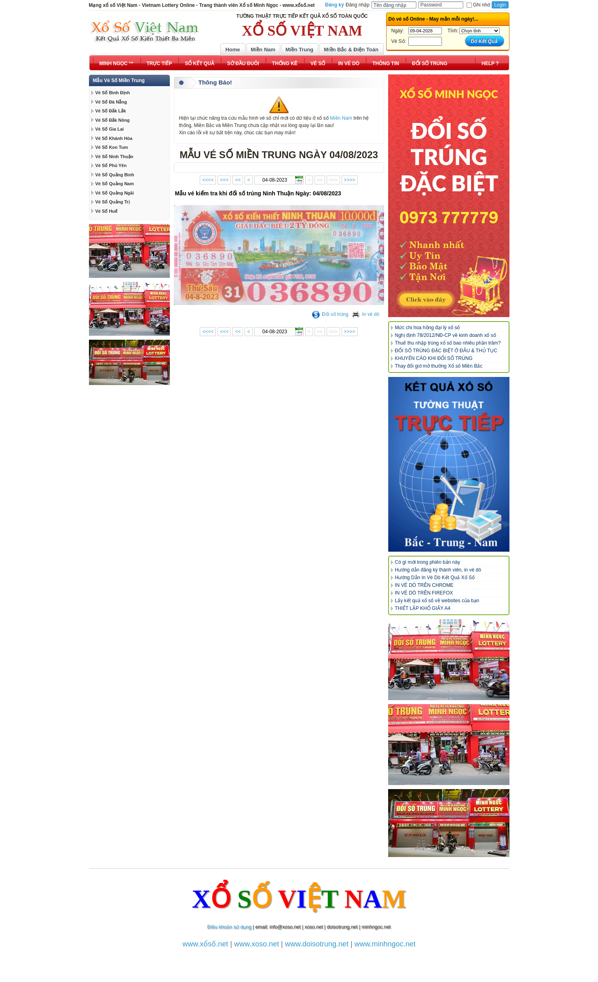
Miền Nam (263, 50)
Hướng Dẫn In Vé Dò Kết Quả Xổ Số (435, 577)
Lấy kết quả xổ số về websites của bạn (437, 600)
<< (238, 180)
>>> (333, 180)
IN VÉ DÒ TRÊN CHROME (424, 585)
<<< (224, 180)
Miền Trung (299, 50)
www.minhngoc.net (385, 944)
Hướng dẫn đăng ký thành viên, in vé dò (438, 570)
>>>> (349, 180)
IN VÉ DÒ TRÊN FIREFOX (424, 593)
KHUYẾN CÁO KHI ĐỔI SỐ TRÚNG (434, 358)
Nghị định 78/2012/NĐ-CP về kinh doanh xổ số (445, 335)
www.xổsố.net (205, 944)
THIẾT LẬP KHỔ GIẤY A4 (422, 608)
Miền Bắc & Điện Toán (351, 50)
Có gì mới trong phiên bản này (427, 562)
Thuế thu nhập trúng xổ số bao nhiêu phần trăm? (448, 343)
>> (320, 180)
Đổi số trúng (330, 314)
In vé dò (365, 314)
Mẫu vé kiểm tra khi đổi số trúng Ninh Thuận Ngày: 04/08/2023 (258, 193)
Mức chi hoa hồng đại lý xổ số (427, 327)
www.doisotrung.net (317, 944)
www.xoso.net (256, 944)
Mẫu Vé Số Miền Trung (119, 80)
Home (232, 50)
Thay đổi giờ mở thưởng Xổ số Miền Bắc (439, 366)
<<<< (207, 180)
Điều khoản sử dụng (229, 927)
